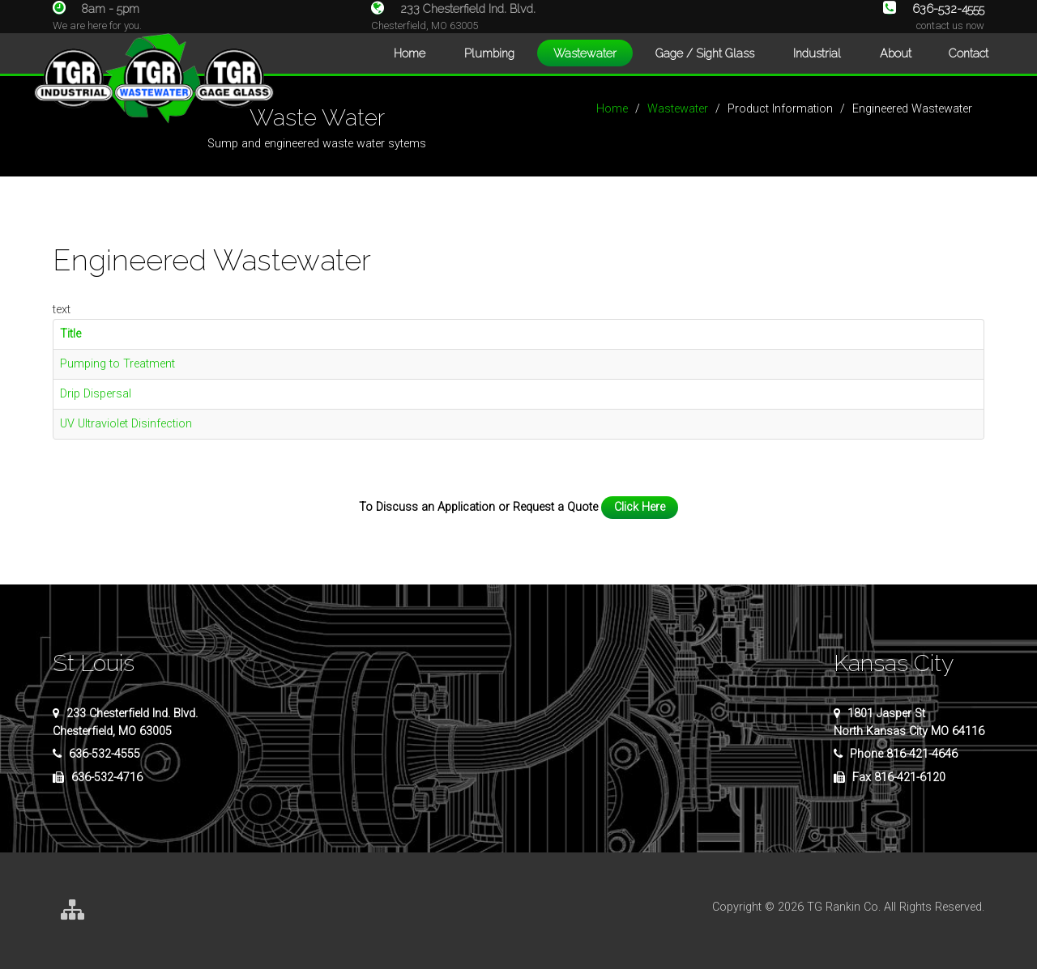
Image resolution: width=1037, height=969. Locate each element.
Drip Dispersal (95, 394)
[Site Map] (72, 911)
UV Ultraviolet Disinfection (126, 424)
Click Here (639, 507)
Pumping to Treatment (117, 364)
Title (70, 334)
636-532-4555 (933, 8)
